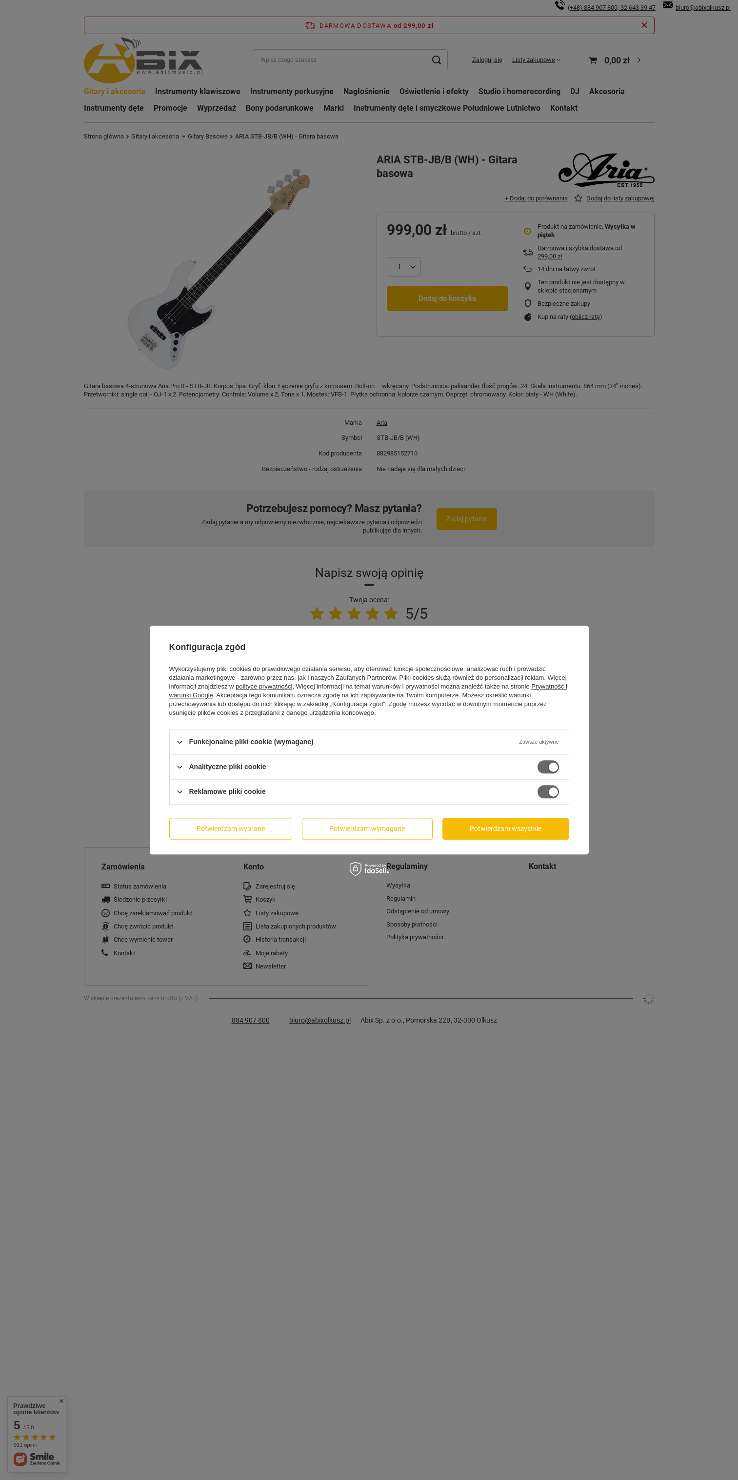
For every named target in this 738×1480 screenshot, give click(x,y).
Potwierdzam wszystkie (505, 828)
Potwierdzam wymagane (367, 828)
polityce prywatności (264, 686)
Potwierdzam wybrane (231, 828)
